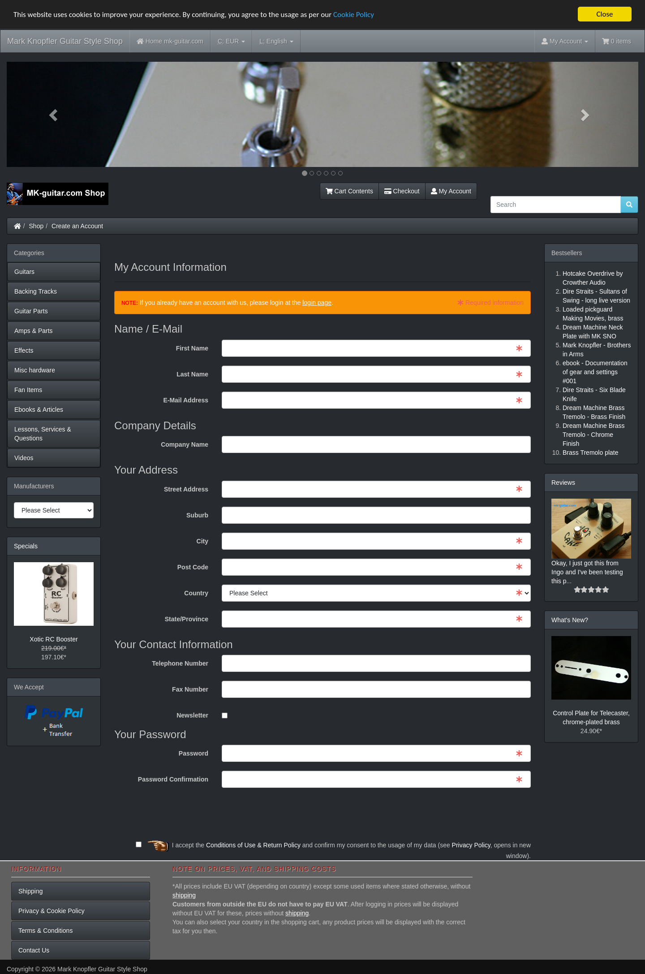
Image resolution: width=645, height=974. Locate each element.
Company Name (184, 444)
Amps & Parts (33, 330)
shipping (184, 895)
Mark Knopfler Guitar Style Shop (65, 41)
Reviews (563, 482)
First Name (192, 348)
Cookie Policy (353, 14)
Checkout (402, 191)
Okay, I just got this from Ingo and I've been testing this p (587, 572)
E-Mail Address (185, 400)
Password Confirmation (173, 779)
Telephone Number (180, 663)
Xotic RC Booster (53, 639)
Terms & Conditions (45, 930)
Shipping (30, 891)
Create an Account (77, 226)
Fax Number (190, 689)
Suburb (197, 515)
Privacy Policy (471, 845)
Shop (36, 226)
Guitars (24, 271)
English (276, 41)
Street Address (186, 489)
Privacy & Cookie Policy (51, 910)
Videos (24, 457)
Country (196, 593)
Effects (24, 350)
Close (604, 14)
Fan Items (28, 389)
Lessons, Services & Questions (42, 434)
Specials (26, 546)
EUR (231, 41)
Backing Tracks (35, 291)
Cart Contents (349, 191)
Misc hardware (34, 370)
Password (193, 753)
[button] (54, 114)
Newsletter (192, 715)
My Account (451, 191)
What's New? (569, 620)
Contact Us (33, 950)
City (202, 541)
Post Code (192, 567)
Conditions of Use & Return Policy (253, 845)
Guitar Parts (31, 311)
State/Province (186, 619)
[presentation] (463, 814)
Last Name (192, 374)
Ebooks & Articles (38, 409)
